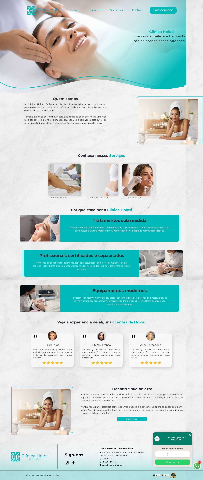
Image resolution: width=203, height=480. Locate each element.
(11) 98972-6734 (108, 462)
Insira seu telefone (172, 448)
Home (75, 10)
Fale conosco (163, 10)
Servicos (115, 10)
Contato (137, 10)
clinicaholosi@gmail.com (112, 465)
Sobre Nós (96, 10)
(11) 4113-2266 (107, 459)
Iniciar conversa (172, 462)
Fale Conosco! (132, 419)
